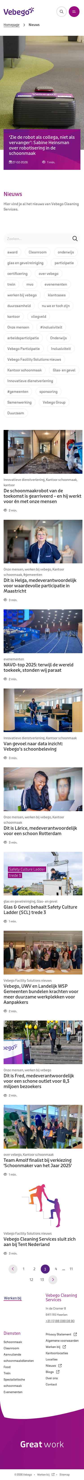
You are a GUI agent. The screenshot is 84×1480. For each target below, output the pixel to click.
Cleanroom (11, 1348)
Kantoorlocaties (57, 1353)
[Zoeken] (61, 11)
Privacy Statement (61, 1334)
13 (42, 1279)
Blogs (52, 1372)
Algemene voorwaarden (62, 1340)
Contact (51, 1384)
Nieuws (54, 1365)
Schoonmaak (13, 1342)
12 (31, 1279)
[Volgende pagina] (52, 1279)
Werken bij (56, 1347)
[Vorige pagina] (13, 1269)
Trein (7, 1373)
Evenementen (13, 1392)
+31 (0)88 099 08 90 (60, 1321)
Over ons (52, 1378)
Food (7, 1367)
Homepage (11, 25)
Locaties (52, 1359)
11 (71, 1269)
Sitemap (65, 1474)
